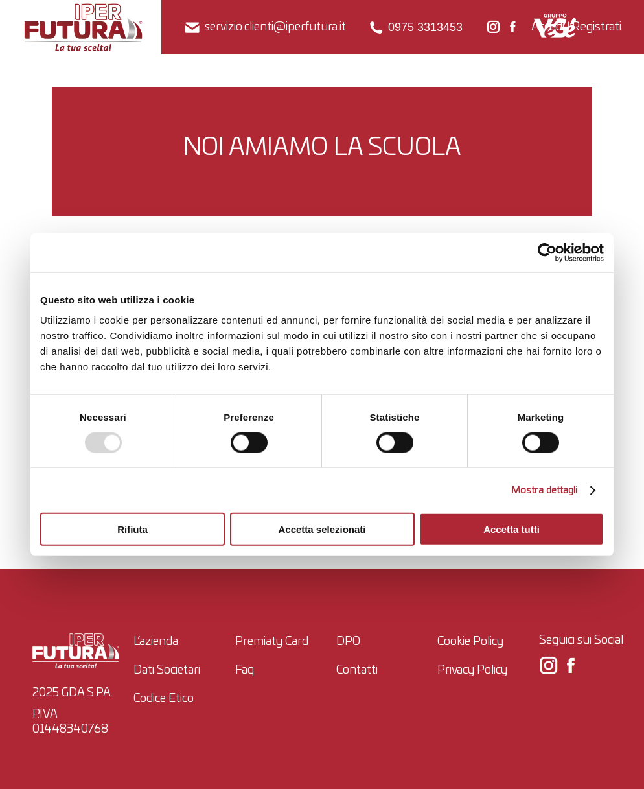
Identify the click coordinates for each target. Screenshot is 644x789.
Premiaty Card (271, 642)
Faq (244, 670)
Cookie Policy (470, 642)
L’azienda (155, 642)
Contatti (357, 670)
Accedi (547, 27)
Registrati (596, 27)
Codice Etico (163, 699)
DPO (348, 642)
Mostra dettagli (544, 490)
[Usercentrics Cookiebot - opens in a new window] (547, 252)
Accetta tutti (511, 529)
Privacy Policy (472, 670)
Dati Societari (166, 670)
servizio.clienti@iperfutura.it (265, 27)
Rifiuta (132, 529)
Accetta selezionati (321, 529)
